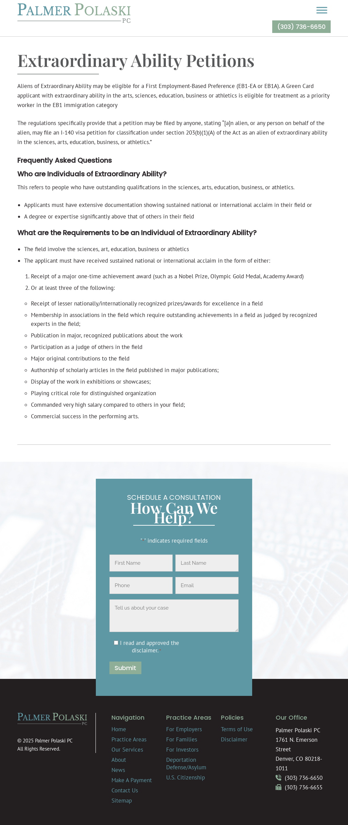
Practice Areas (128, 739)
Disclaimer (234, 739)
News (118, 770)
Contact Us (124, 790)
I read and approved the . (149, 646)
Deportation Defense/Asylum (186, 763)
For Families (181, 739)
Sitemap (121, 800)
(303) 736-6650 (301, 26)
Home (118, 729)
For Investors (182, 749)
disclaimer (144, 650)
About (118, 759)
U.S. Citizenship (185, 777)
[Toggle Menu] (321, 10)
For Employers (184, 729)
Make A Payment (131, 780)
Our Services (127, 749)
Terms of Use (237, 729)
